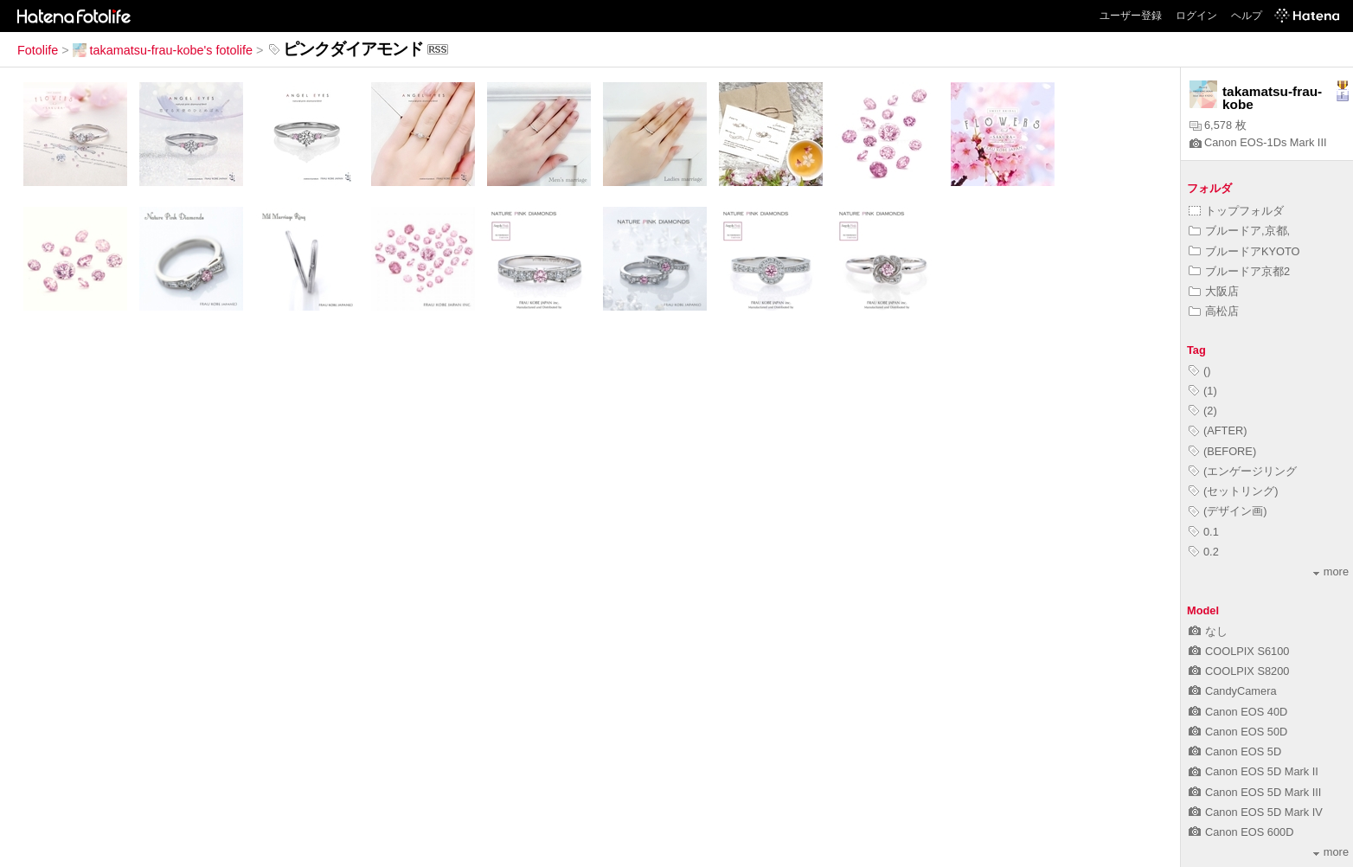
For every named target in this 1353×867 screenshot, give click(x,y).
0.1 (1204, 531)
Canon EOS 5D (1235, 751)
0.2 (1204, 551)
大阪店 (1214, 291)
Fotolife (37, 50)
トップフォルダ (1236, 210)
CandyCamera (1233, 690)
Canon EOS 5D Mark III (1255, 792)
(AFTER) (1218, 430)
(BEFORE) (1222, 451)
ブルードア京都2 (1239, 271)
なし (1208, 631)
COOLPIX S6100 (1239, 651)
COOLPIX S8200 (1239, 671)
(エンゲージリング (1243, 471)
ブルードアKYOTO (1244, 251)
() (1200, 370)
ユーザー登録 (1131, 16)
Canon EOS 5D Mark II (1253, 771)
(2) (1203, 410)
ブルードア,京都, (1239, 230)
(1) (1203, 390)
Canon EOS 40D (1238, 711)
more (1331, 571)
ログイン (1196, 16)
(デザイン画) (1228, 510)
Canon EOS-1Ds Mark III (1258, 142)
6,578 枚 (1218, 125)
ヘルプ (1246, 16)
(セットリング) (1234, 491)
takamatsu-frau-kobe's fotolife (163, 50)
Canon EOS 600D (1241, 831)
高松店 (1214, 311)
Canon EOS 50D (1238, 731)
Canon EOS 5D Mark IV (1256, 812)
